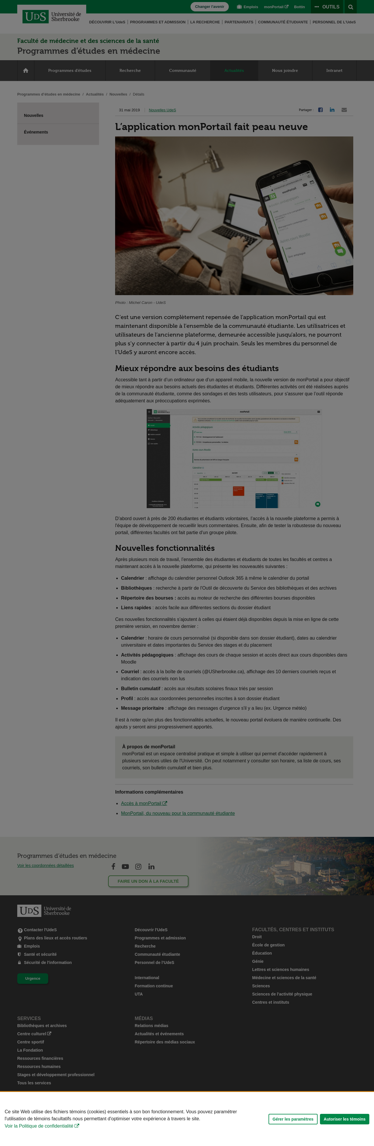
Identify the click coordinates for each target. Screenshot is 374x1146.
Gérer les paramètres (293, 1119)
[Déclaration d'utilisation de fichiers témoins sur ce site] (187, 1119)
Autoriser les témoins (345, 1119)
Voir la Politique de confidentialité (39, 1126)
